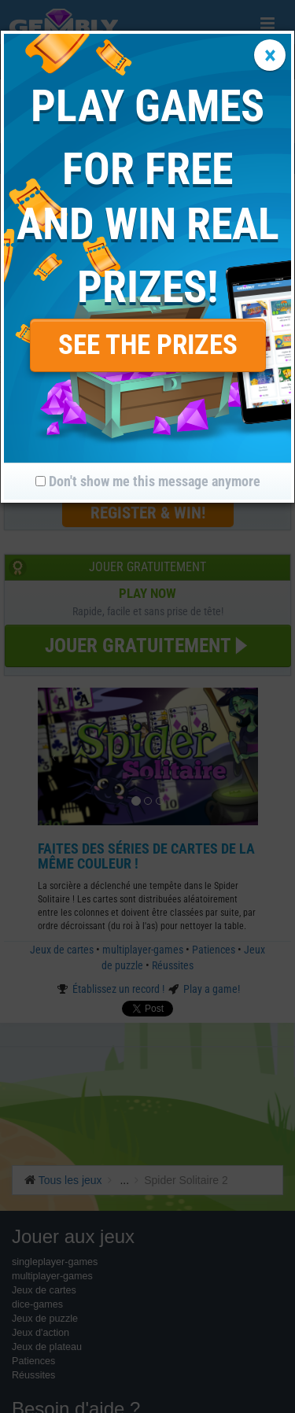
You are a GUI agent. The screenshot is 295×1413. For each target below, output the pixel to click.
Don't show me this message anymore (147, 481)
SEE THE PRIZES (148, 345)
